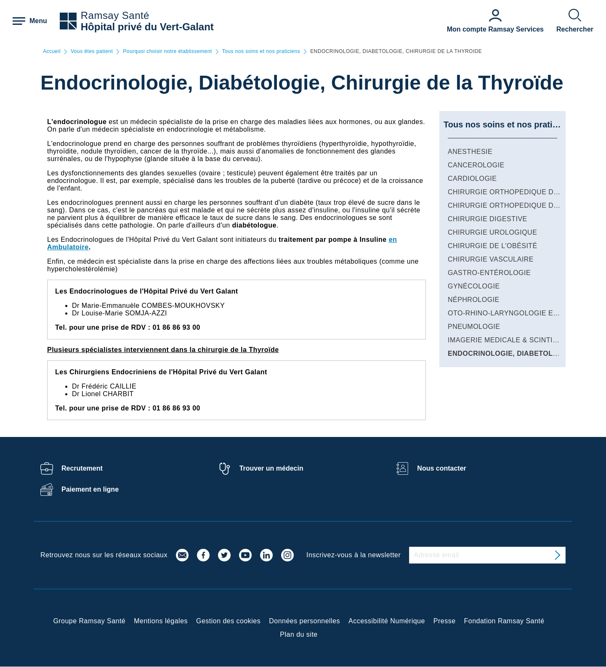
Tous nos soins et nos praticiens (261, 51)
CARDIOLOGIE (472, 178)
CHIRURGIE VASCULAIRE (491, 259)
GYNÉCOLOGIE (474, 286)
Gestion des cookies (228, 621)
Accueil (52, 51)
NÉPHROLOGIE (474, 299)
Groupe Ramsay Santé (89, 621)
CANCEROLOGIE (476, 165)
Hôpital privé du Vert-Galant (147, 26)
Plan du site (298, 634)
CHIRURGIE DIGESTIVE (487, 218)
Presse (444, 621)
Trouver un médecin (271, 468)
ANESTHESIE (470, 151)
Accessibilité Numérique (386, 621)
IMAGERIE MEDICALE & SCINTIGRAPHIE (516, 340)
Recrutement (82, 468)
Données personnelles (304, 621)
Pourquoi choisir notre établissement (167, 51)
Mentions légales (161, 621)
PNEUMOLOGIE (474, 326)
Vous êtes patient (92, 51)
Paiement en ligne (90, 489)
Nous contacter (441, 468)
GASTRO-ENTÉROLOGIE (489, 272)
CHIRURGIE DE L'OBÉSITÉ (492, 245)
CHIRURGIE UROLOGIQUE (492, 232)
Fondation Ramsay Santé (504, 621)
